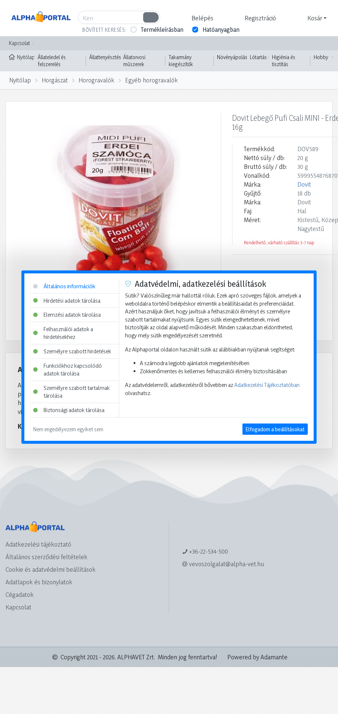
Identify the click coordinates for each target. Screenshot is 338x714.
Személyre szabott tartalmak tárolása (71, 392)
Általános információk (64, 286)
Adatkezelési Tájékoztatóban (267, 384)
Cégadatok (20, 594)
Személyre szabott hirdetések (72, 351)
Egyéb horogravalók (151, 80)
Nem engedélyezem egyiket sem (68, 428)
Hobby (321, 57)
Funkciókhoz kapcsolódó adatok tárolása (67, 369)
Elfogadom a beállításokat (275, 428)
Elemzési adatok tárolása (67, 314)
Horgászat (55, 80)
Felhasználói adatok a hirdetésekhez (63, 332)
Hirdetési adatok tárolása (66, 300)
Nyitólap (21, 56)
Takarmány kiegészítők (181, 61)
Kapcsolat (19, 43)
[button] (201, 18)
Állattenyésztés (105, 57)
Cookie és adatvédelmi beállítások (51, 569)
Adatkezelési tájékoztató (38, 544)
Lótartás (258, 57)
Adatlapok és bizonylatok (39, 582)
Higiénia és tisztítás (283, 61)
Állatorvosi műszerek (134, 61)
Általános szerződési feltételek (46, 557)
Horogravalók (96, 80)
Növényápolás (232, 57)
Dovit (304, 184)
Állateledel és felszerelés (52, 61)
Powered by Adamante (257, 657)
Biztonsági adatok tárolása (68, 410)
